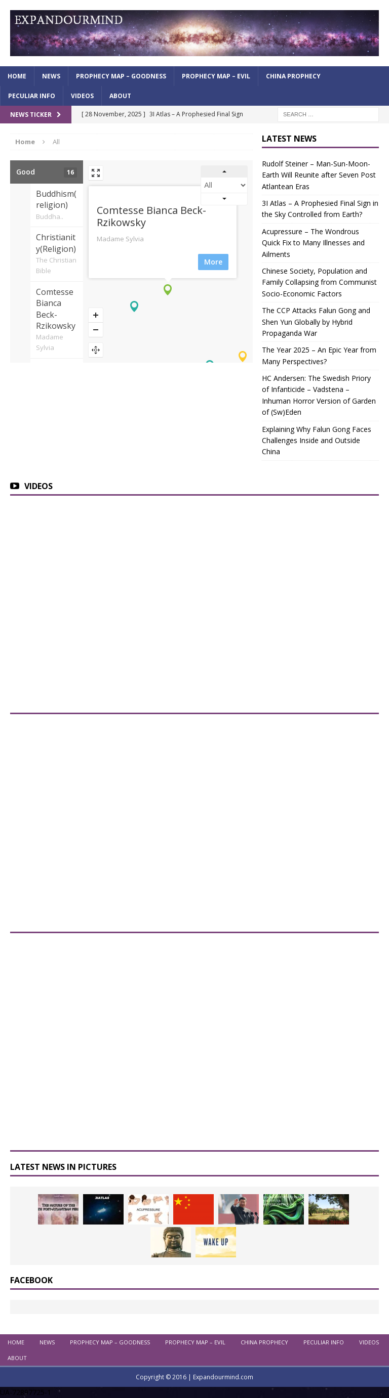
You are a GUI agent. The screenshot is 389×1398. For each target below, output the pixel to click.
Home (17, 76)
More (218, 262)
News (51, 76)
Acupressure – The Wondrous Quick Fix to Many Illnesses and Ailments (313, 243)
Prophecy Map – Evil (216, 76)
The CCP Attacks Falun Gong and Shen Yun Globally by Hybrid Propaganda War (316, 321)
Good (46, 172)
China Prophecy (293, 76)
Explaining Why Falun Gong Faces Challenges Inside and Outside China (316, 440)
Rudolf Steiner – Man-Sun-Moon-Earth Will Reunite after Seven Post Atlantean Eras (319, 175)
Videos (82, 96)
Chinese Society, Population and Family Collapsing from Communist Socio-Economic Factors (319, 282)
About (120, 96)
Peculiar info (31, 96)
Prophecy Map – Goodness (121, 76)
